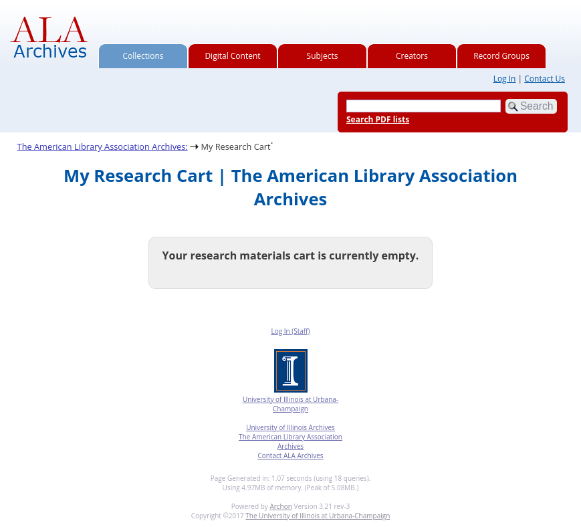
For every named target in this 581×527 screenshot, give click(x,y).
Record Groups (501, 56)
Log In (504, 78)
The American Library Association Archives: (102, 146)
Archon (280, 506)
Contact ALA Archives (290, 455)
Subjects (322, 56)
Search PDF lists (377, 119)
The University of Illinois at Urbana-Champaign (317, 515)
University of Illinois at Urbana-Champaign (290, 404)
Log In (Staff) (290, 331)
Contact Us (544, 78)
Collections (143, 56)
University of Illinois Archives (290, 427)
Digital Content (232, 56)
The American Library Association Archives (290, 441)
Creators (412, 56)
